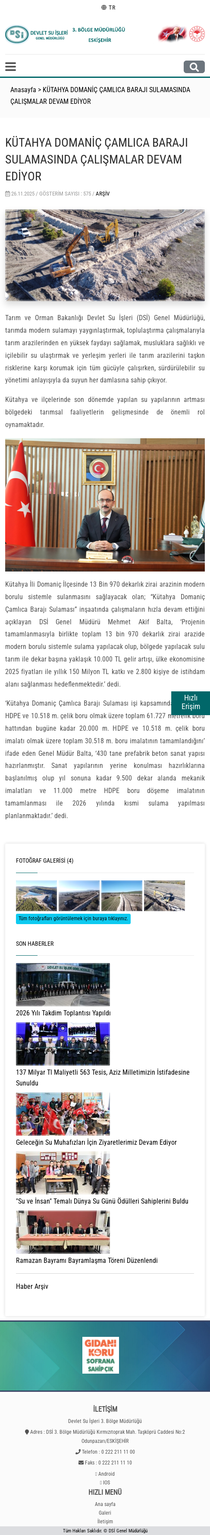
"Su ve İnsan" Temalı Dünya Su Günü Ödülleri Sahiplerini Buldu (102, 1201)
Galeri (105, 1513)
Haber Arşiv (32, 1286)
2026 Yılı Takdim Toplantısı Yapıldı (63, 1013)
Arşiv (103, 193)
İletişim (105, 1522)
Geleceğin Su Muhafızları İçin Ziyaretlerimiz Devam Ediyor (96, 1142)
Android (106, 1474)
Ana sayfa (105, 1504)
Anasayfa (23, 90)
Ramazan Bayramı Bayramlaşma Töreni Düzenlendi (87, 1260)
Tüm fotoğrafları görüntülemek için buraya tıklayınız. (73, 918)
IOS (106, 1483)
